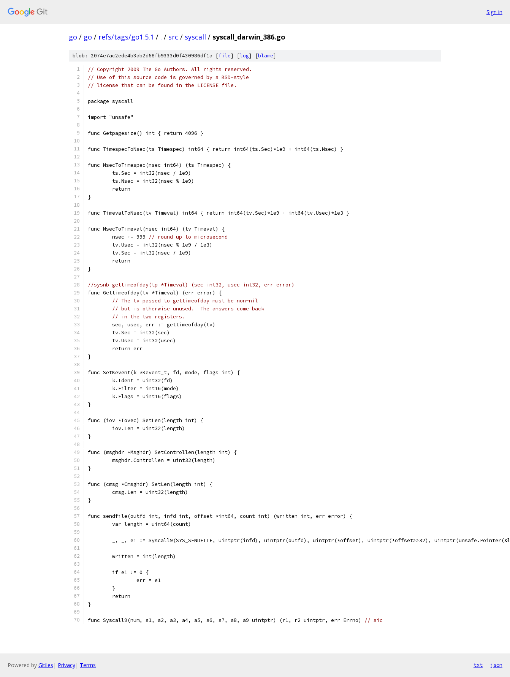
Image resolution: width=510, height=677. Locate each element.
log (244, 55)
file (225, 55)
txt (478, 664)
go (73, 36)
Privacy (66, 665)
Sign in (494, 12)
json (496, 664)
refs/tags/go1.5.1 (126, 36)
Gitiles (45, 665)
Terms (88, 665)
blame (265, 55)
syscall (195, 36)
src (173, 36)
